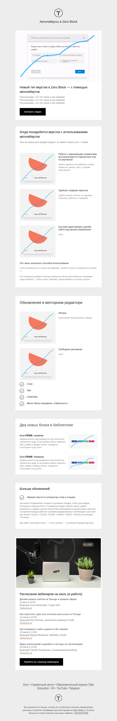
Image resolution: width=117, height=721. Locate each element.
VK (52, 688)
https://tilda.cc (79, 710)
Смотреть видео (32, 111)
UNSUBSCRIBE (81, 713)
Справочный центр (42, 684)
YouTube (62, 688)
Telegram (74, 688)
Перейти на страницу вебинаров (41, 662)
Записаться (26, 608)
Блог (26, 684)
